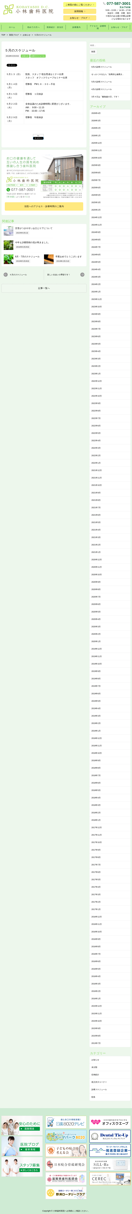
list (38, 136)
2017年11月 (96, 835)
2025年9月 (96, 165)
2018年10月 (96, 753)
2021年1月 (96, 552)
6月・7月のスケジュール (27, 256)
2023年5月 (96, 344)
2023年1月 (96, 374)
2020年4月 (96, 619)
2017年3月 (96, 894)
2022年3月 (96, 448)
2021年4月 (96, 530)
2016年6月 (96, 961)
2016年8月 (96, 946)
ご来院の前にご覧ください (78, 5)
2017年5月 (96, 879)
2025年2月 (96, 210)
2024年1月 (96, 292)
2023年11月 (96, 299)
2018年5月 (96, 790)
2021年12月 (96, 470)
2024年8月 (96, 240)
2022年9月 (96, 403)
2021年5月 (96, 522)
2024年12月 (96, 217)
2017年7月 (96, 865)
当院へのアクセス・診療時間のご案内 (44, 206)
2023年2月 (96, 366)
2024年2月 (96, 284)
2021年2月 (96, 545)
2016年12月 (96, 917)
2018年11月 (96, 746)
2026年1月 (96, 135)
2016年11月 (96, 924)
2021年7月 (96, 507)
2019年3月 (96, 716)
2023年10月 (96, 307)
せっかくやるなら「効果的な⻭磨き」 (107, 74)
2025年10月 (96, 158)
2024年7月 (96, 247)
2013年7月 (96, 1043)
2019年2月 (96, 723)
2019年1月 (96, 731)
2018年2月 (96, 813)
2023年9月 (96, 314)
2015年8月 (96, 1036)
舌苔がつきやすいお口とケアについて (34, 228)
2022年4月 (96, 440)
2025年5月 (96, 195)
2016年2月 (96, 991)
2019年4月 (96, 708)
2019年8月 (96, 679)
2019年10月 (96, 664)
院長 (93, 1097)
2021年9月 (96, 493)
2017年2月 (96, 902)
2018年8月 (96, 768)
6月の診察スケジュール (101, 67)
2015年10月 (96, 1021)
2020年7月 (96, 597)
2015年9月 (96, 1028)
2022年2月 (96, 455)
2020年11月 (96, 567)
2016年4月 (96, 976)
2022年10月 (96, 396)
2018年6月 (96, 783)
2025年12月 (96, 143)
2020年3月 (96, 626)
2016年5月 (96, 969)
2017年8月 (96, 857)
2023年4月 (96, 351)
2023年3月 (96, 359)
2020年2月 (96, 634)
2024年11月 (96, 225)
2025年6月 (96, 187)
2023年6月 (96, 336)
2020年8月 (96, 589)
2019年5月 (96, 701)
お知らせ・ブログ (78, 18)
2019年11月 (96, 656)
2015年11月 (96, 1013)
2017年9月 (96, 850)
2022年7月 (96, 418)
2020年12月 (96, 559)
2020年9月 (96, 582)
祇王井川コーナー (99, 1082)
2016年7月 (96, 954)
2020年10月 (96, 574)
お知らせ (25, 56)
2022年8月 (96, 411)
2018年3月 (96, 805)
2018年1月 (96, 820)
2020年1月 (96, 641)
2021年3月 (96, 537)
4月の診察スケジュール (101, 89)
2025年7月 (96, 180)
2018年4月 (96, 798)
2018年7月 (96, 775)
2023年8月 (96, 321)
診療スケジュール (38, 56)
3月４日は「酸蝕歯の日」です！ (105, 97)
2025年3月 (96, 202)
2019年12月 (96, 649)
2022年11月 (96, 388)
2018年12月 (96, 738)
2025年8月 (96, 173)
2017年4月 (96, 887)
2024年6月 (96, 254)
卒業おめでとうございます (68, 256)
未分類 (94, 1067)
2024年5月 (96, 262)
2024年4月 (96, 269)
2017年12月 (96, 827)
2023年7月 (96, 329)
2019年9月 (96, 671)
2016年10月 (96, 932)
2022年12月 (96, 381)
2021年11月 (96, 478)
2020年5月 (96, 612)
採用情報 (78, 11)
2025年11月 (96, 150)
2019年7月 (96, 686)
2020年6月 (96, 604)
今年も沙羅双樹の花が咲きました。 (32, 242)
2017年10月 (96, 842)
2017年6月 (96, 872)
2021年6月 (96, 515)
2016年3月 (96, 984)
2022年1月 (96, 463)
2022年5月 (96, 433)
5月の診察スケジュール (101, 82)
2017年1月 (96, 909)
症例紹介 (95, 1075)
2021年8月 (96, 500)
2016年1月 (96, 998)
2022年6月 (96, 426)
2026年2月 (96, 128)
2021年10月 (96, 485)
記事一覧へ (44, 288)
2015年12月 (96, 1006)
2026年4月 (96, 113)
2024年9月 (96, 232)
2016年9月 (96, 939)
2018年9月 (96, 760)
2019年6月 (96, 693)
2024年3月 (96, 277)
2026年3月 (96, 120)
